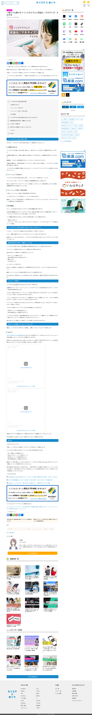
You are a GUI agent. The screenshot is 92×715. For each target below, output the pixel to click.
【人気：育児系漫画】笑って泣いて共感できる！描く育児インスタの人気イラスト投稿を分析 (30, 480)
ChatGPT (70, 131)
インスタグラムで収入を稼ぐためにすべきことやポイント (24, 117)
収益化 (46, 529)
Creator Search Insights (67, 134)
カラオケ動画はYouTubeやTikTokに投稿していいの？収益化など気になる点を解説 (14, 578)
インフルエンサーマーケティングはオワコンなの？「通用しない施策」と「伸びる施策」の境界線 (31, 648)
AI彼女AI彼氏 (65, 122)
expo (74, 138)
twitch (64, 34)
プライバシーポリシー (77, 700)
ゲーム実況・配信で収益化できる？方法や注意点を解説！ (32, 593)
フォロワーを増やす (15, 124)
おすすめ (81, 34)
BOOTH (80, 128)
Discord (64, 138)
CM (76, 131)
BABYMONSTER (65, 128)
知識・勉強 (82, 42)
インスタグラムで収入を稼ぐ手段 (18, 101)
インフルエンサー (38, 529)
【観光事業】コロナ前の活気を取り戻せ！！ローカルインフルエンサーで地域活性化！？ (50, 594)
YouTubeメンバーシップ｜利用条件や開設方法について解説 (13, 625)
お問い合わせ (75, 695)
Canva (63, 131)
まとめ (12, 133)
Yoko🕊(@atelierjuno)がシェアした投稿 (26, 386)
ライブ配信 (70, 42)
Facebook (76, 19)
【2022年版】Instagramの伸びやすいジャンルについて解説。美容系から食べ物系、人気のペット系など (33, 477)
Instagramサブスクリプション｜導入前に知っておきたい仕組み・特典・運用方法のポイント (32, 610)
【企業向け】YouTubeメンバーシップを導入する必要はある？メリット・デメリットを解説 (50, 610)
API (76, 125)
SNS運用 (10, 529)
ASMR (81, 125)
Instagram (82, 19)
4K (77, 119)
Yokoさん (13, 130)
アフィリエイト (18, 529)
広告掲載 (74, 691)
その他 (64, 42)
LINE (64, 27)
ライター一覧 (58, 691)
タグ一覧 (57, 688)
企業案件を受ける (15, 104)
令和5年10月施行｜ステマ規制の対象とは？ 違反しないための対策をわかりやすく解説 (32, 578)
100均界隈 (71, 119)
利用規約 (74, 698)
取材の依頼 (74, 693)
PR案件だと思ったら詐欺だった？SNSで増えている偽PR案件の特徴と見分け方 (13, 610)
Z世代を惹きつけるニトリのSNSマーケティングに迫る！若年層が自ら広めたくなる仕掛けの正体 (50, 668)
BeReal (64, 19)
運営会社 (74, 688)
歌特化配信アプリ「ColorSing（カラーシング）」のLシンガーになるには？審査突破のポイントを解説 (32, 668)
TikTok (81, 27)
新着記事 (38, 705)
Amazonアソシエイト (67, 125)
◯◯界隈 (64, 119)
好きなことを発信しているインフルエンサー (21, 127)
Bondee (74, 128)
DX (69, 138)
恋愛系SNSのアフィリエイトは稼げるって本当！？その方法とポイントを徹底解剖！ (50, 578)
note (70, 27)
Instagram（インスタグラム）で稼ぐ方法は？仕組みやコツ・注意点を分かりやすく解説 (29, 483)
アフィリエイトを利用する (17, 108)
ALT (72, 122)
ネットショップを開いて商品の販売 (19, 111)
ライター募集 (58, 693)
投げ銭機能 (13, 114)
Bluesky (70, 19)
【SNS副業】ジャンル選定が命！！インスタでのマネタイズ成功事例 (13, 593)
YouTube (76, 34)
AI (81, 119)
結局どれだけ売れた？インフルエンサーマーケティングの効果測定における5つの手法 (13, 668)
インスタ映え (28, 529)
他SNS (76, 42)
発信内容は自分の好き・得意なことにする (20, 120)
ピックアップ (24, 708)
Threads (76, 27)
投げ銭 (51, 529)
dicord (77, 134)
